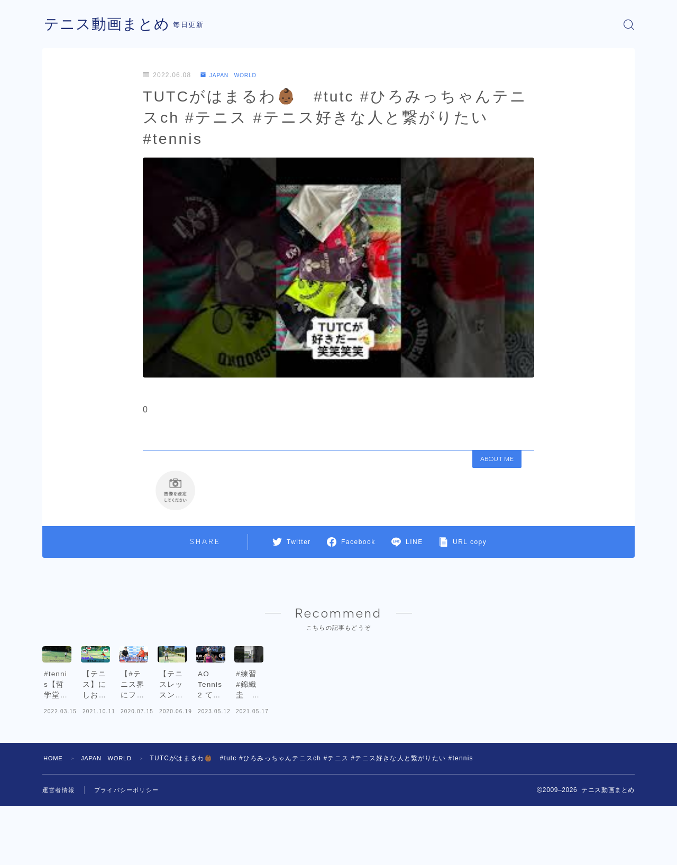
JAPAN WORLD (233, 75)
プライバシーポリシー (132, 849)
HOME (54, 817)
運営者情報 (59, 849)
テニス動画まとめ (111, 24)
